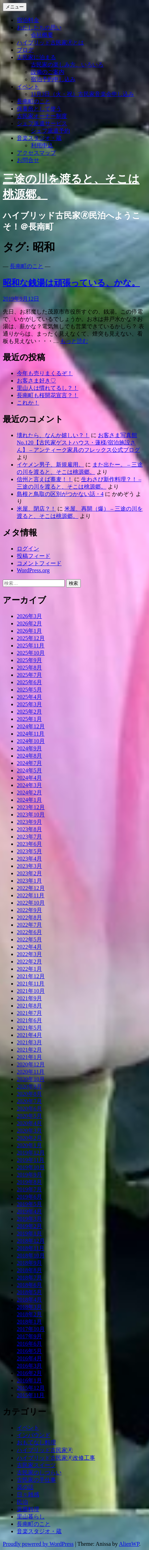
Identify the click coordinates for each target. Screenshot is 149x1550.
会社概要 (42, 35)
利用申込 (42, 145)
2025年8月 (29, 668)
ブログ (25, 50)
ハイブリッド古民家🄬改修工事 (56, 1458)
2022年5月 (29, 939)
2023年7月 (29, 837)
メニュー (15, 6)
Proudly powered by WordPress (38, 1544)
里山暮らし (31, 1517)
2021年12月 (31, 976)
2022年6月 (29, 932)
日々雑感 (28, 1495)
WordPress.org (33, 570)
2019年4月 (29, 1211)
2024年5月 (29, 770)
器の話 (25, 1487)
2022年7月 (29, 925)
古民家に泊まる (36, 57)
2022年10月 (31, 903)
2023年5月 (29, 851)
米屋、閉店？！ (36, 509)
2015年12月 (31, 1388)
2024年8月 (29, 756)
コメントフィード (39, 563)
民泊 (22, 1502)
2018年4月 (29, 1300)
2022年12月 (31, 888)
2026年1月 (29, 631)
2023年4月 (29, 859)
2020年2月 (29, 1138)
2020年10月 (31, 1079)
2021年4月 (29, 1035)
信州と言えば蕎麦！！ (45, 479)
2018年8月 (29, 1270)
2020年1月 (29, 1145)
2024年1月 (29, 800)
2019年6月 (29, 1197)
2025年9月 (29, 660)
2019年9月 (29, 1175)
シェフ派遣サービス (42, 123)
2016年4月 (29, 1358)
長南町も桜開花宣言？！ (47, 395)
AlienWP (129, 1544)
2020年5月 (29, 1116)
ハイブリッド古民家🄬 (45, 1450)
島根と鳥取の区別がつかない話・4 (60, 494)
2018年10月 (31, 1255)
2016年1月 (29, 1380)
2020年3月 (29, 1131)
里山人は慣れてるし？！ (47, 388)
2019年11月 (30, 1160)
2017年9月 (29, 1336)
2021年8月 (29, 1006)
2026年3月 (29, 616)
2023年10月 (31, 815)
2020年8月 (29, 1094)
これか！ (28, 403)
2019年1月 (29, 1233)
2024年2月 (29, 792)
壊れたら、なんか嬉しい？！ (53, 435)
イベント (28, 87)
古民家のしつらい (39, 1472)
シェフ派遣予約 (50, 131)
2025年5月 (29, 690)
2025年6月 (29, 682)
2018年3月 (29, 1307)
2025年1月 (29, 719)
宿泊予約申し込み (53, 79)
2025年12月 (31, 638)
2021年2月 (29, 1050)
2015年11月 (30, 1395)
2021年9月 (29, 998)
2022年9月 (29, 910)
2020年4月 (29, 1123)
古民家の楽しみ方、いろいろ (67, 65)
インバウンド (33, 1435)
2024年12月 (31, 726)
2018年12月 (31, 1241)
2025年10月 (31, 653)
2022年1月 (29, 969)
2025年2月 (29, 712)
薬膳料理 (28, 1509)
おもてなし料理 (36, 1442)
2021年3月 (29, 1042)
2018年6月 (29, 1285)
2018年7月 (29, 1278)
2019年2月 (29, 1226)
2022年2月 (29, 962)
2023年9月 (29, 822)
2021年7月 (29, 1013)
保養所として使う (39, 109)
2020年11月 (30, 1072)
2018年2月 (29, 1314)
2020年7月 (29, 1101)
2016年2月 (29, 1373)
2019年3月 (29, 1219)
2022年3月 (29, 954)
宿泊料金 (28, 20)
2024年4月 (29, 778)
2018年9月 (29, 1263)
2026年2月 (29, 623)
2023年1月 (29, 881)
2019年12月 (31, 1153)
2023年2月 (29, 873)
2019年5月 (29, 1204)
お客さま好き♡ (36, 381)
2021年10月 (31, 991)
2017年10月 (31, 1329)
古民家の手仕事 (36, 1480)
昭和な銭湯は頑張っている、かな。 (71, 282)
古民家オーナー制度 (42, 116)
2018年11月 (30, 1248)
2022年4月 (29, 947)
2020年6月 (29, 1108)
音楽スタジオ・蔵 (39, 138)
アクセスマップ (36, 153)
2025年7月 (29, 675)
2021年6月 (29, 1020)
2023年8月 (29, 829)
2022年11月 (30, 895)
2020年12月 (31, 1064)
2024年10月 (31, 741)
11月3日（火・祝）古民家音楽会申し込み (82, 94)
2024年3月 (29, 785)
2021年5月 (29, 1028)
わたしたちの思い (39, 27)
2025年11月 (30, 645)
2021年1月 (29, 1057)
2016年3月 (29, 1366)
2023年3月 (29, 866)
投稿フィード (33, 556)
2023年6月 (29, 844)
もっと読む (74, 341)
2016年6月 (29, 1344)
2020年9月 (29, 1086)
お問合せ (28, 160)
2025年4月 (29, 697)
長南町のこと (33, 101)
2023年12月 (31, 807)
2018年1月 (29, 1322)
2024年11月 (30, 734)
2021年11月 (30, 984)
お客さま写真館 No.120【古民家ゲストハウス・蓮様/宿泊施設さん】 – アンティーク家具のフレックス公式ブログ (78, 442)
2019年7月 (29, 1189)
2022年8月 (29, 917)
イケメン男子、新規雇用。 (50, 465)
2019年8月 (29, 1182)
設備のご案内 (47, 72)
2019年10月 (31, 1167)
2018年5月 (29, 1292)
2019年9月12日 (21, 299)
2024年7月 (29, 763)
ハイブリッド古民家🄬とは (50, 42)
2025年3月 (29, 704)
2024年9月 (29, 748)
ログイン (28, 549)
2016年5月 (29, 1351)
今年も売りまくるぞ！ (45, 373)
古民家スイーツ (36, 1465)
